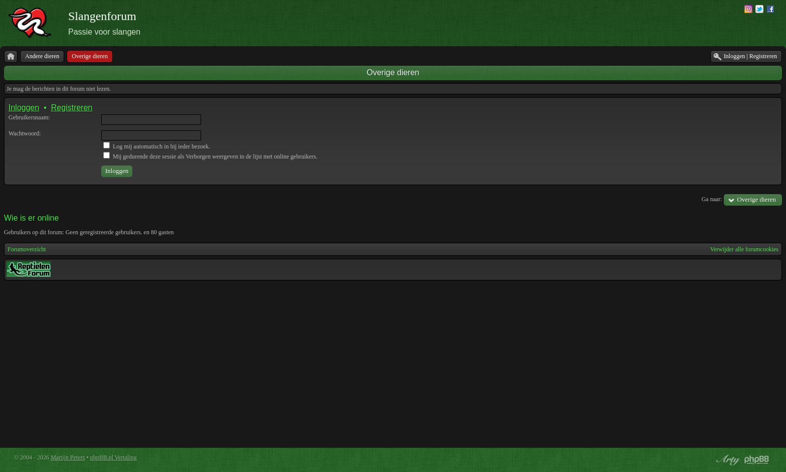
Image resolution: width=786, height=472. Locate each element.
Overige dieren (393, 72)
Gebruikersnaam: (29, 117)
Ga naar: (711, 199)
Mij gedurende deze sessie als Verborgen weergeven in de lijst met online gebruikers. (210, 156)
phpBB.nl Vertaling (113, 457)
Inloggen (24, 107)
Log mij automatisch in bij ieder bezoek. (156, 146)
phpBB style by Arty (727, 460)
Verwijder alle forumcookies (744, 249)
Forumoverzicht (27, 249)
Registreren (72, 107)
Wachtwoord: (25, 133)
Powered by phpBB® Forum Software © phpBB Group (757, 460)
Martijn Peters (68, 457)
